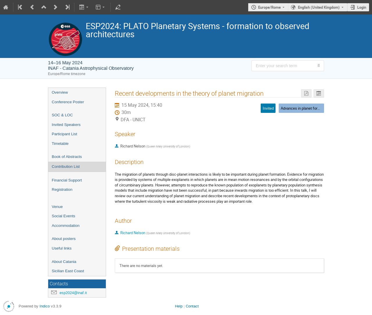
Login (361, 7)
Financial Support (67, 180)
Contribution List (66, 166)
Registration (62, 189)
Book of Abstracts (67, 156)
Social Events (63, 216)
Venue (57, 206)
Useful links (61, 248)
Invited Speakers (66, 124)
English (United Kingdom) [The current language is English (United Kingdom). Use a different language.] (319, 7)
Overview (60, 92)
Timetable (60, 143)
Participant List (64, 134)
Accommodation (66, 225)
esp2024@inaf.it (73, 292)
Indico (45, 306)
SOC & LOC (62, 115)
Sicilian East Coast (68, 271)
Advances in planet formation (305, 108)
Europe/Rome (269, 7)
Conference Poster (68, 102)
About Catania (64, 261)
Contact (192, 306)
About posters (64, 238)
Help (179, 306)
